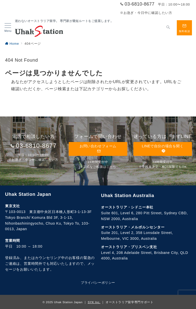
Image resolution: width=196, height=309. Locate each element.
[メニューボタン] (8, 27)
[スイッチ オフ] (168, 28)
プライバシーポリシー (98, 282)
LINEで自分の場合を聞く (162, 148)
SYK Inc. (94, 302)
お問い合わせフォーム (98, 148)
